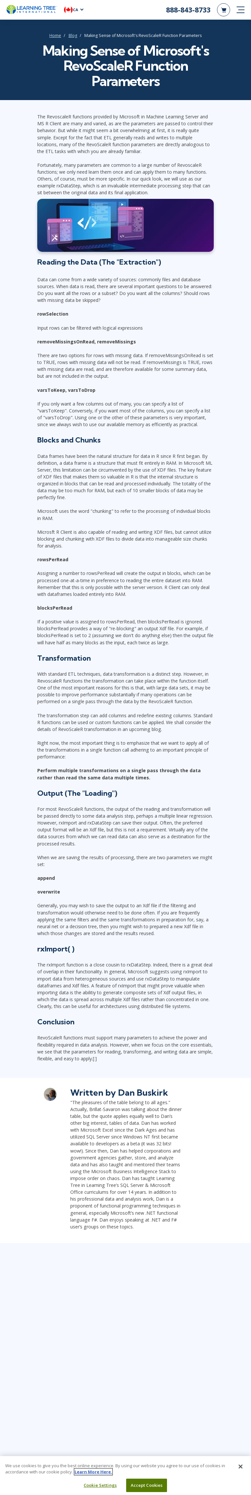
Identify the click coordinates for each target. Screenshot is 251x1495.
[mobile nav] (240, 10)
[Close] (240, 1469)
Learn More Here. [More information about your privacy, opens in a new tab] (93, 1475)
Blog (73, 35)
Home (55, 35)
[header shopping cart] (223, 9)
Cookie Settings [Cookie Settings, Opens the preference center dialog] (100, 1488)
